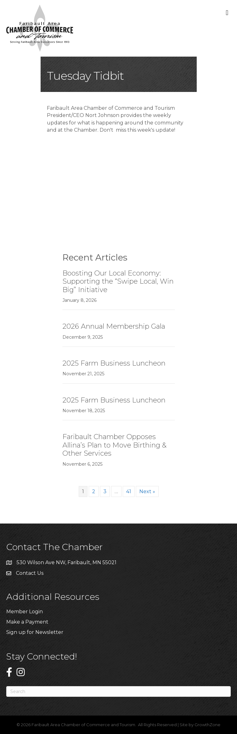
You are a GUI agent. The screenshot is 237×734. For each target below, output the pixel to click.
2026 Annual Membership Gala (113, 326)
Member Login (24, 612)
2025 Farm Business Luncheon (113, 363)
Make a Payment (27, 622)
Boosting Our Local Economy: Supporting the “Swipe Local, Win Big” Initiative (118, 281)
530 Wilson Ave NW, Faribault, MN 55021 (66, 562)
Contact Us (29, 573)
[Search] (118, 691)
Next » (147, 491)
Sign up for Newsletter (34, 632)
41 (128, 491)
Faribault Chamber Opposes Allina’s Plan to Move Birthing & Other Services (114, 445)
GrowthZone (207, 724)
